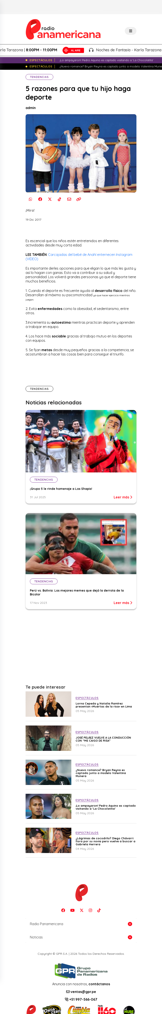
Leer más (123, 497)
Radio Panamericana (46, 924)
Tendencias (39, 77)
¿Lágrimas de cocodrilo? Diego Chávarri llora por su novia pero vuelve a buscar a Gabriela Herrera (105, 841)
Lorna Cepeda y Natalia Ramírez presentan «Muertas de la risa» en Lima (104, 705)
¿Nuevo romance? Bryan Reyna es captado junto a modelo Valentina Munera (101, 772)
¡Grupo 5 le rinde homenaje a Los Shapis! (61, 489)
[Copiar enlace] (79, 199)
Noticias (36, 937)
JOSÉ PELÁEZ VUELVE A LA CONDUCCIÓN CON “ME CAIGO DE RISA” (103, 739)
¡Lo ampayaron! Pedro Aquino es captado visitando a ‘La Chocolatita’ (106, 807)
